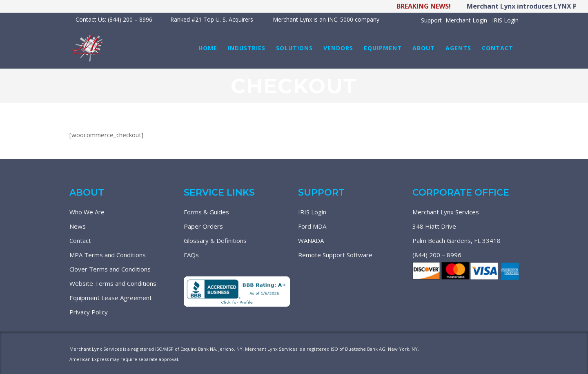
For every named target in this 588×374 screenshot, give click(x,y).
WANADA (311, 240)
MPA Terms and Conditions (107, 255)
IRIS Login (505, 20)
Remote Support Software (335, 255)
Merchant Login (466, 20)
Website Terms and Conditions (112, 283)
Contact (80, 240)
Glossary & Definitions (215, 240)
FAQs (191, 255)
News (77, 226)
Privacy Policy (88, 312)
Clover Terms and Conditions (110, 269)
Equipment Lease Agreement (110, 298)
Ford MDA (312, 226)
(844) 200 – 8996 (436, 255)
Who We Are (87, 212)
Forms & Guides (206, 212)
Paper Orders (203, 226)
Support (431, 20)
